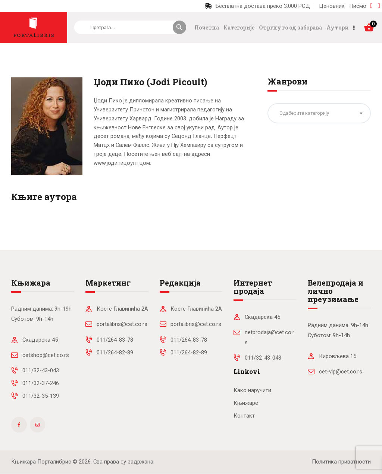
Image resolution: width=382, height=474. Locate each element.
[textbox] (319, 113)
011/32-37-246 (40, 383)
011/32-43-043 (40, 370)
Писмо (357, 6)
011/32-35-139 (40, 396)
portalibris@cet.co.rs (122, 324)
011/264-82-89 (115, 352)
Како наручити (252, 390)
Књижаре (246, 403)
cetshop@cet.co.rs (45, 355)
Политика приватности (341, 461)
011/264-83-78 (115, 339)
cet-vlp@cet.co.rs (340, 371)
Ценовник (332, 6)
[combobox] (319, 113)
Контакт (244, 415)
